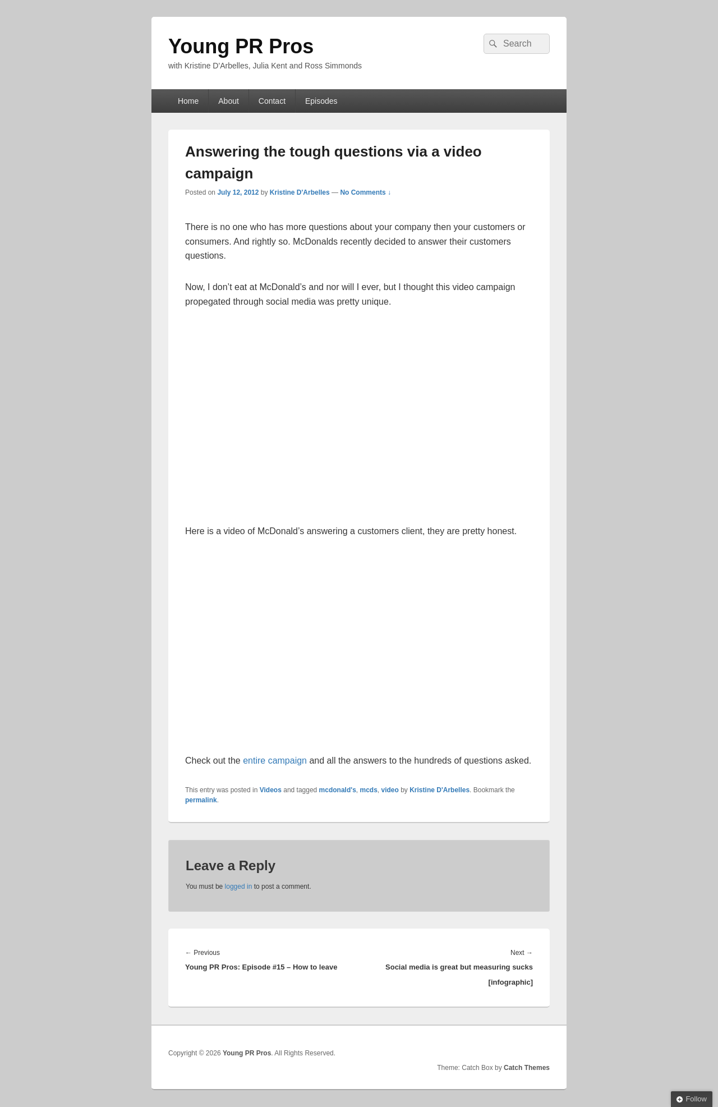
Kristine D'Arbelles (300, 192)
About (228, 101)
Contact (272, 101)
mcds (368, 790)
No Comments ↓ (365, 192)
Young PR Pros (241, 46)
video (390, 790)
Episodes (321, 101)
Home (188, 101)
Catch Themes (527, 1068)
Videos (271, 790)
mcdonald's (337, 790)
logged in (238, 886)
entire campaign (275, 760)
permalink (201, 800)
